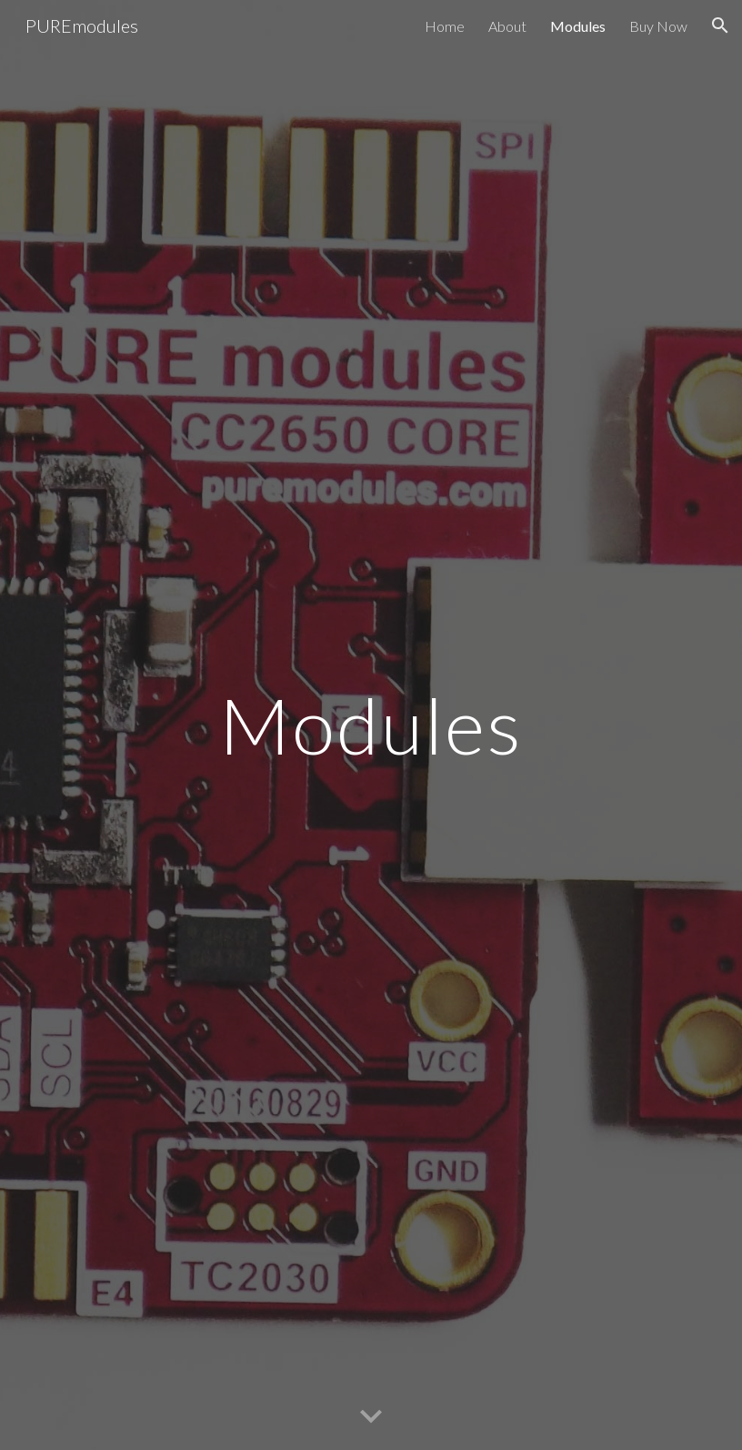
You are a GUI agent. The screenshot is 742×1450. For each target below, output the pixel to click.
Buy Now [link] (658, 26)
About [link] (507, 26)
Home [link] (445, 26)
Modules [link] (578, 26)
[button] (720, 25)
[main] (371, 725)
